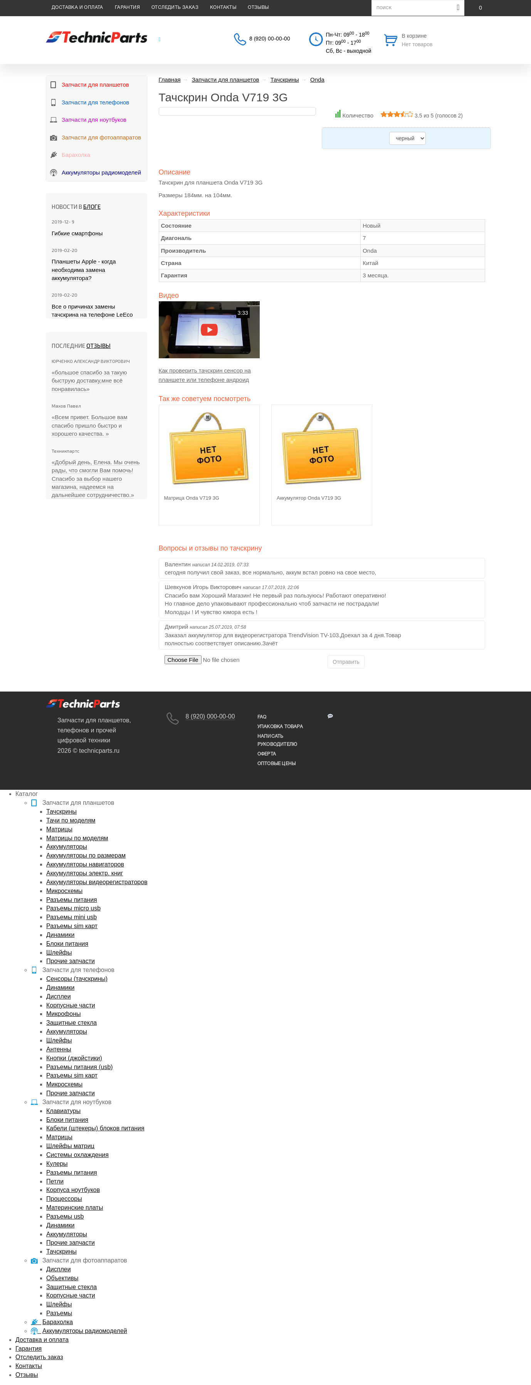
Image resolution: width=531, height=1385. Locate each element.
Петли (55, 1181)
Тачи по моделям (71, 820)
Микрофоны (63, 1014)
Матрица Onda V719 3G (191, 498)
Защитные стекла (71, 1022)
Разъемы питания (71, 899)
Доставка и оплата (77, 7)
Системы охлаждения (77, 1155)
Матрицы (59, 829)
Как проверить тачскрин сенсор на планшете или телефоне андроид (205, 375)
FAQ (262, 717)
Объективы (62, 1278)
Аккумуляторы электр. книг (84, 873)
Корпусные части (70, 1005)
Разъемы (59, 1313)
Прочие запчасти (70, 961)
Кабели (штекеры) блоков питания (95, 1128)
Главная (170, 79)
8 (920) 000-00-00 (210, 716)
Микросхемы (64, 891)
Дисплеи (58, 996)
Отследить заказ (174, 7)
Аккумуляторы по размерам (86, 855)
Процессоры (64, 1198)
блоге (92, 206)
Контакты (223, 7)
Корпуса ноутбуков (73, 1190)
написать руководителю (277, 740)
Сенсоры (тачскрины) (77, 978)
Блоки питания (67, 943)
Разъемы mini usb (71, 917)
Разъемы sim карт (71, 926)
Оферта (266, 754)
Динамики (60, 935)
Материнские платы (74, 1207)
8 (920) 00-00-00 (269, 39)
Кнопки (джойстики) (74, 1058)
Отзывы (258, 7)
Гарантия (127, 7)
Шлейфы (59, 952)
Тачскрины (61, 811)
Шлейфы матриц (70, 1146)
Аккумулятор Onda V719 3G (309, 498)
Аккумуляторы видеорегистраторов (97, 882)
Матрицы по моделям (77, 838)
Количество (357, 115)
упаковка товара (280, 727)
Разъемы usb (65, 1216)
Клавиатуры (63, 1111)
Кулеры (57, 1163)
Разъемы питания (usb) (79, 1067)
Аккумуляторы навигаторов (85, 864)
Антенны (58, 1049)
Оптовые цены (276, 764)
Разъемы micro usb (73, 908)
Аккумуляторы (66, 846)
